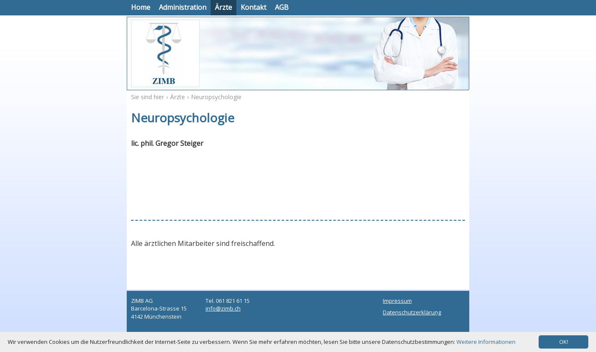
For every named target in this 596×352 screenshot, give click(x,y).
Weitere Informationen (486, 342)
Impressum (397, 301)
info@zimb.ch (223, 308)
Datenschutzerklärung (412, 312)
